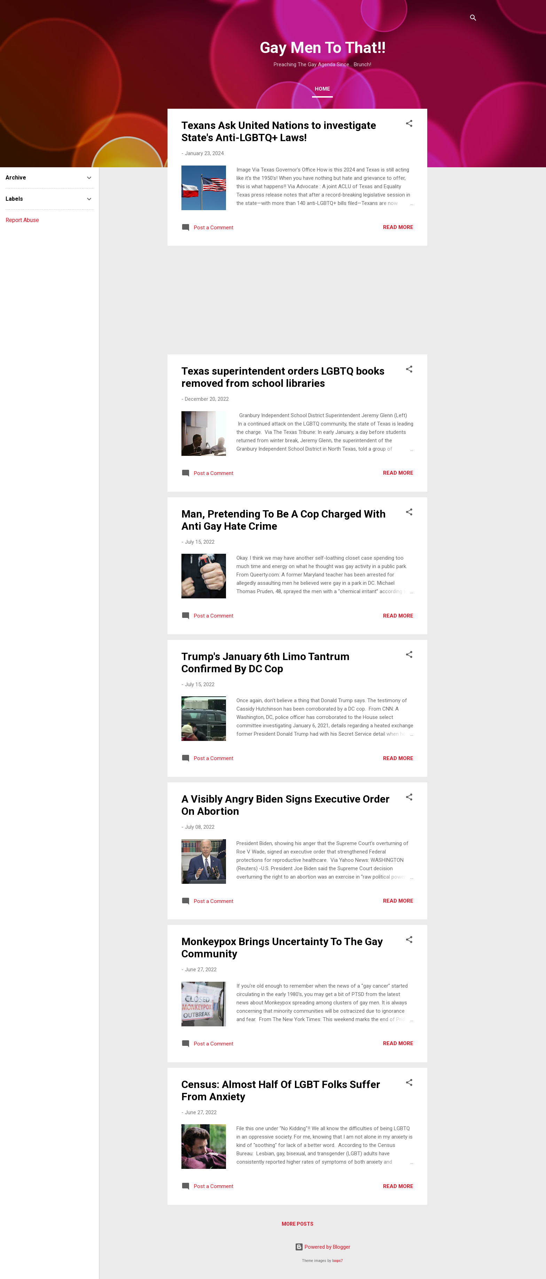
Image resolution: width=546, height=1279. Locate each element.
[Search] (473, 19)
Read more (398, 227)
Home (322, 89)
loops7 (337, 1260)
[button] (409, 124)
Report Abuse (22, 220)
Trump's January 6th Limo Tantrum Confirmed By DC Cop (265, 662)
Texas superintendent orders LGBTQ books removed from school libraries (282, 377)
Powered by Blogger (322, 1247)
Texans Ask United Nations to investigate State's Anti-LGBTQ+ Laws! (278, 131)
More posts (297, 1224)
